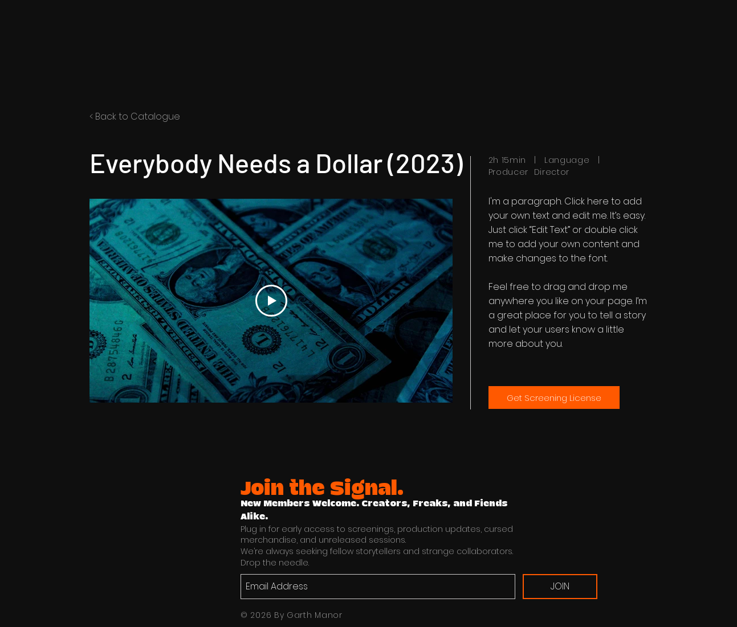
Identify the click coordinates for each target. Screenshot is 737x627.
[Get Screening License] (554, 397)
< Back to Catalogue (134, 116)
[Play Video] (271, 301)
